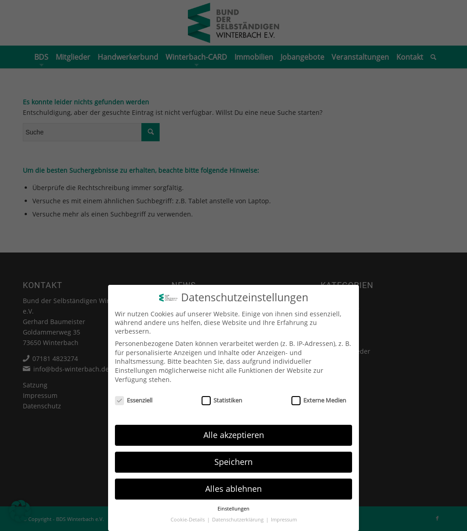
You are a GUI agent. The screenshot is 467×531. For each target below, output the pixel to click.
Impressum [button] (284, 519)
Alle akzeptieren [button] (233, 434)
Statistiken (222, 400)
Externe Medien (318, 400)
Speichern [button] (233, 461)
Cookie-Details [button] (188, 519)
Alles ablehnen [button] (233, 488)
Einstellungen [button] (233, 508)
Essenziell (133, 400)
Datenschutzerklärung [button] (238, 519)
